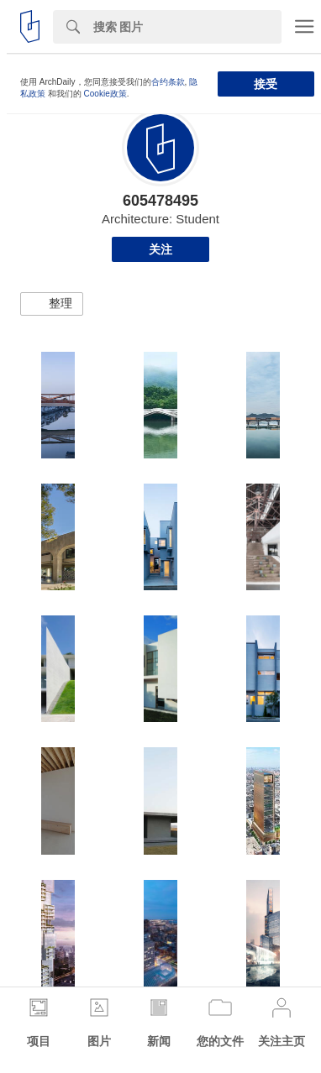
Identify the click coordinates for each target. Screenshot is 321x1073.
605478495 (160, 200)
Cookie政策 (105, 93)
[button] (51, 304)
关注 (160, 249)
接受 (265, 84)
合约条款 (168, 81)
